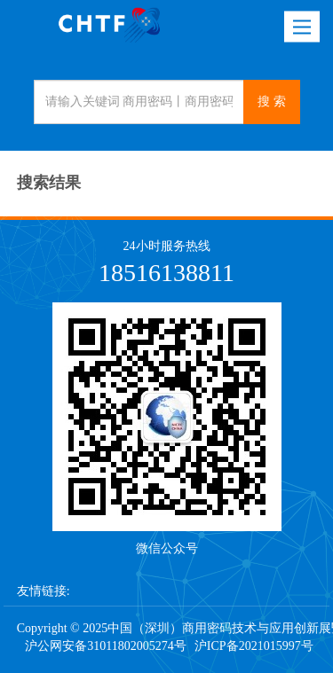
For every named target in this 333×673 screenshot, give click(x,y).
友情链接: (43, 591)
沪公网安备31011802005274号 (105, 646)
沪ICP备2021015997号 (253, 646)
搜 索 (272, 101)
